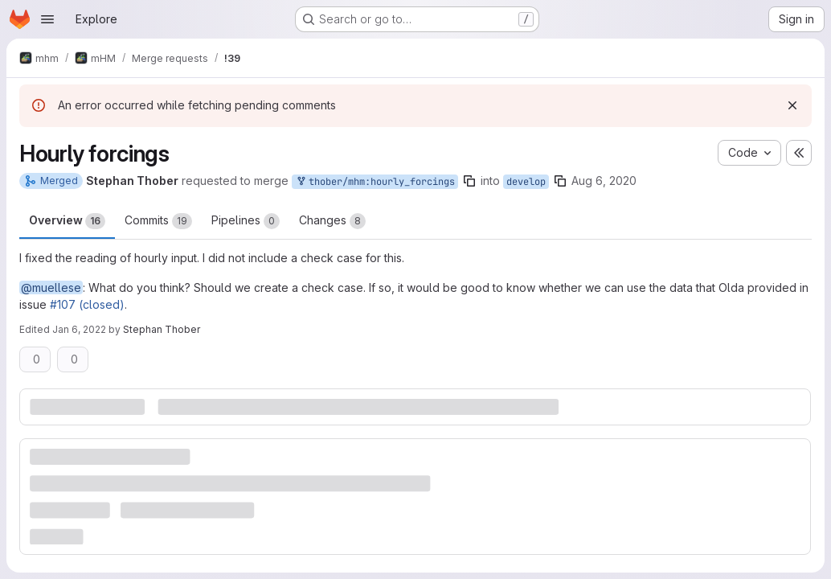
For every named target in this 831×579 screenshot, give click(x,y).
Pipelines (245, 221)
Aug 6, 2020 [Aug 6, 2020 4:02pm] (604, 180)
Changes (332, 221)
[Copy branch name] (469, 181)
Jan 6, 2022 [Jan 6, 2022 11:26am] (79, 329)
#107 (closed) (87, 304)
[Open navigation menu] (47, 19)
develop (526, 181)
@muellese (51, 287)
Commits (158, 221)
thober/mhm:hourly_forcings (375, 182)
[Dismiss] (792, 105)
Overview (67, 221)
